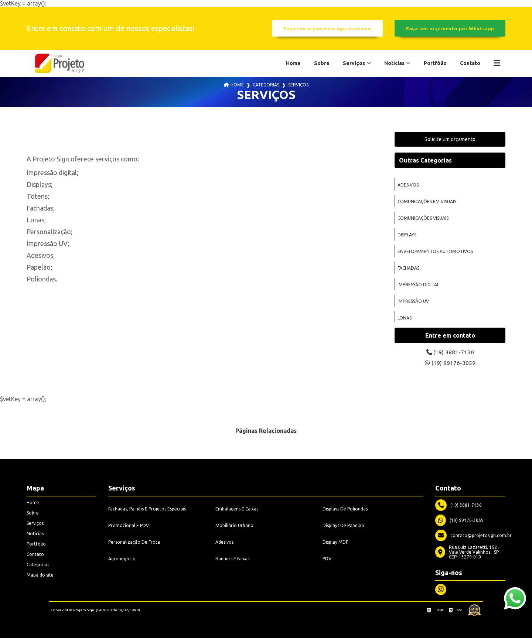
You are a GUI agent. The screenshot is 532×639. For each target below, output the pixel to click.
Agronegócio (122, 559)
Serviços (354, 63)
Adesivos (224, 543)
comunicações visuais (423, 218)
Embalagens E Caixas (236, 510)
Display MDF (335, 543)
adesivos (408, 185)
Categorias (266, 85)
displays (407, 235)
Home (293, 63)
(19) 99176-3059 (450, 363)
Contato (470, 63)
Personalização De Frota (134, 543)
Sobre (322, 63)
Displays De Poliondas (345, 510)
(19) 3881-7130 (450, 352)
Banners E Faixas (232, 559)
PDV (327, 559)
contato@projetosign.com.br (473, 536)
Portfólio (435, 63)
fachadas (408, 268)
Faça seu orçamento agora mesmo (327, 28)
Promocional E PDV (128, 526)
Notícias (394, 63)
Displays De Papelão (343, 526)
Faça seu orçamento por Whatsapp (450, 28)
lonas (405, 318)
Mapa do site (40, 576)
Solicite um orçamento (449, 140)
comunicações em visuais (427, 201)
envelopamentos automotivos (435, 251)
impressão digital (418, 285)
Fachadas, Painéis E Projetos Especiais (147, 510)
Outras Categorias (425, 160)
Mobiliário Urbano (234, 526)
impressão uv (413, 301)
